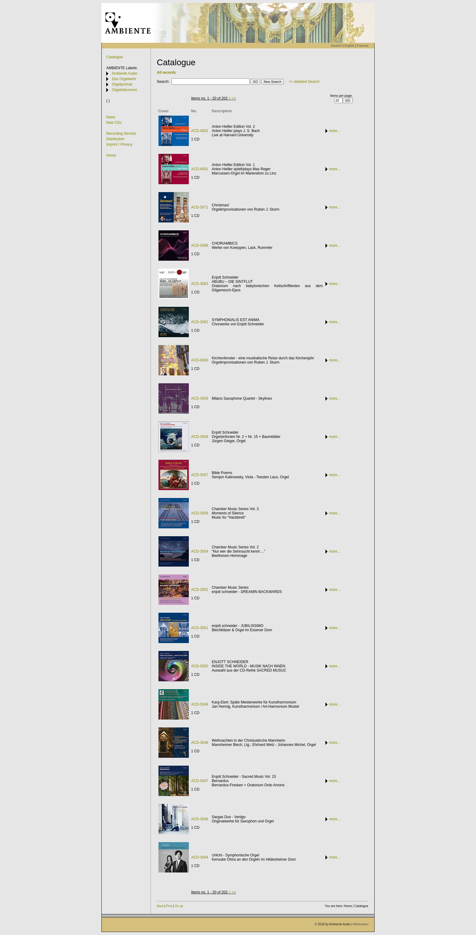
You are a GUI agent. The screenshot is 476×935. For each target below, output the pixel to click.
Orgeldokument (121, 90)
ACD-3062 (199, 322)
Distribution (115, 139)
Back (160, 906)
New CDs (114, 122)
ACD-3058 (199, 437)
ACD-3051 (199, 628)
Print (169, 906)
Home (111, 155)
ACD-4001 (199, 169)
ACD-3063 (199, 284)
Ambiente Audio (121, 73)
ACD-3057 (199, 475)
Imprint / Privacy (119, 144)
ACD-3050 (199, 666)
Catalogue (114, 57)
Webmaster (361, 924)
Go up (179, 906)
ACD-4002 (199, 131)
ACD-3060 (199, 360)
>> (234, 98)
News (110, 117)
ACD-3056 (199, 513)
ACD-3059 (199, 398)
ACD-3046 (199, 819)
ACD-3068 (199, 245)
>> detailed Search (304, 82)
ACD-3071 (199, 207)
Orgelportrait (119, 84)
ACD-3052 (199, 590)
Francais (363, 45)
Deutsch (336, 45)
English (350, 45)
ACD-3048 (199, 742)
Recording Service (121, 133)
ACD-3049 (199, 704)
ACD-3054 (199, 551)
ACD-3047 (199, 781)
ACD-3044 (199, 857)
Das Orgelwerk (121, 79)
